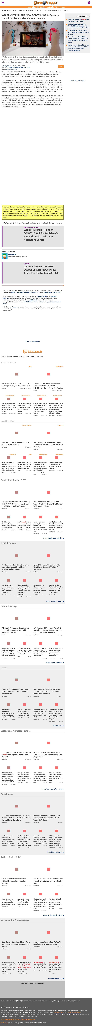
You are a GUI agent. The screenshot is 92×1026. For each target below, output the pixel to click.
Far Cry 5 (60, 425)
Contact (70, 1001)
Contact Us (4, 1023)
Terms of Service (42, 296)
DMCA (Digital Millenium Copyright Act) (25, 292)
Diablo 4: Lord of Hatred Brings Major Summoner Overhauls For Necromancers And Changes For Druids (78, 39)
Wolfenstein (59, 366)
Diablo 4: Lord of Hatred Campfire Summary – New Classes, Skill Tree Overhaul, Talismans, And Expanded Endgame (78, 47)
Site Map (13, 1001)
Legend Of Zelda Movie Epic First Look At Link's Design (78, 20)
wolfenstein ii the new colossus (56, 10)
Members (61, 7)
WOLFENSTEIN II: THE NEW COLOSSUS (19, 67)
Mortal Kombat (27, 425)
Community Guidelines (40, 1001)
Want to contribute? (32, 340)
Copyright (57, 1001)
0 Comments (32, 351)
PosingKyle (6, 66)
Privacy (51, 1001)
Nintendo (50, 7)
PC (56, 7)
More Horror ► (58, 726)
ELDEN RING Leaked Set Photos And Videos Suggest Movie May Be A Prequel (78, 32)
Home (4, 10)
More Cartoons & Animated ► (53, 789)
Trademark (64, 1001)
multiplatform (20, 10)
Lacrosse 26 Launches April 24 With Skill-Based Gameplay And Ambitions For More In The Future (78, 26)
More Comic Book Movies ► (53, 538)
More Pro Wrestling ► (56, 978)
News (29, 7)
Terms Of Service (27, 1001)
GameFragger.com (14, 307)
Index (7, 1001)
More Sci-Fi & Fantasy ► (55, 601)
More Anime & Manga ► (55, 663)
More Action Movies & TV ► (53, 915)
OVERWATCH (12, 454)
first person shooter (35, 10)
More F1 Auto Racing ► (55, 852)
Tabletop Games (43, 454)
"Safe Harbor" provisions (52, 292)
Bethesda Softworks (11, 69)
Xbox (34, 7)
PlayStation (41, 7)
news (10, 10)
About (19, 1001)
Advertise (77, 1001)
